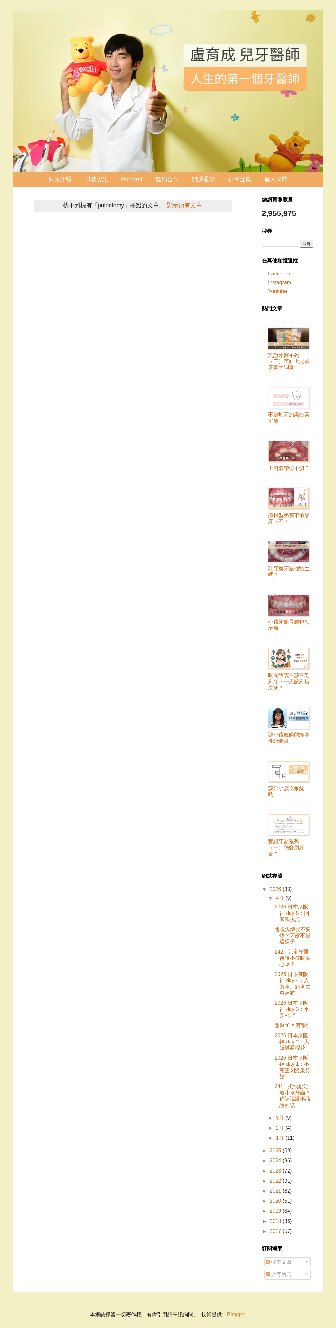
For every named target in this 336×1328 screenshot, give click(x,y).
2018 (276, 1221)
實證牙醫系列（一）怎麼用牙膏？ (286, 847)
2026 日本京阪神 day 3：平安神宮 (292, 1009)
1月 (280, 1138)
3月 (280, 1118)
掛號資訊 (96, 179)
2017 (276, 1231)
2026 (276, 889)
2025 (276, 1150)
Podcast (131, 179)
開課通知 (203, 179)
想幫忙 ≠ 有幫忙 (293, 1025)
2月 (280, 1128)
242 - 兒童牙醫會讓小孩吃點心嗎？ (292, 958)
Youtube (277, 291)
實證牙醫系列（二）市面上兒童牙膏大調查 (289, 361)
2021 (276, 1191)
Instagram (279, 282)
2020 (276, 1201)
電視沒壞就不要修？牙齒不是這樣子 (293, 935)
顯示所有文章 (184, 205)
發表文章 (279, 1262)
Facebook (279, 273)
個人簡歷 (276, 179)
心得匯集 (239, 179)
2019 (276, 1211)
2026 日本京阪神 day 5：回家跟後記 (292, 913)
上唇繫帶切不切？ (289, 468)
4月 (280, 898)
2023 (276, 1171)
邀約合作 (167, 179)
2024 (276, 1160)
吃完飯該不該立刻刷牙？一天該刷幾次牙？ (289, 681)
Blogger (236, 1314)
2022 (276, 1181)
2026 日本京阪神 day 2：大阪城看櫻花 (292, 1042)
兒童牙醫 (60, 179)
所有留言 (279, 1274)
